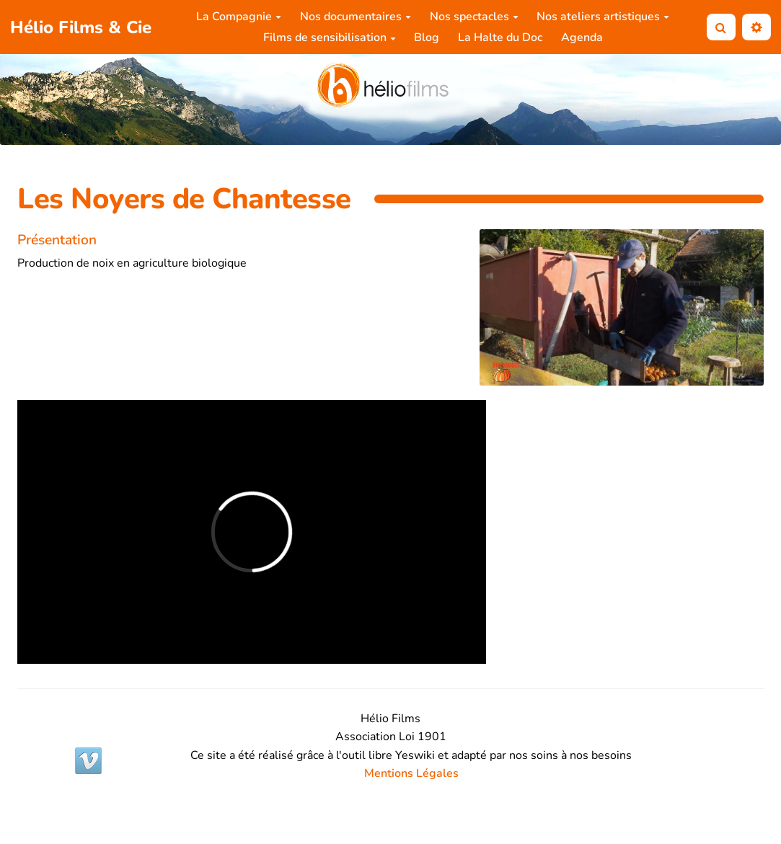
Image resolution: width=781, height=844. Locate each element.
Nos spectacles (474, 17)
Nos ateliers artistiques (603, 17)
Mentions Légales (411, 773)
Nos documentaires (355, 17)
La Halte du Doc (500, 37)
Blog (426, 37)
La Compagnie (238, 17)
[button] (756, 27)
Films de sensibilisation (329, 37)
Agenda (582, 37)
